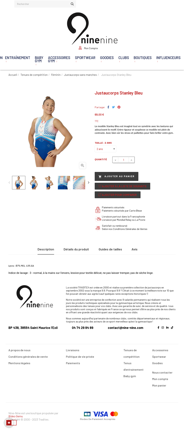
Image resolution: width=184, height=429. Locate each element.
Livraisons (72, 350)
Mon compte (160, 379)
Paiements (73, 363)
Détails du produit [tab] (76, 249)
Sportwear (159, 356)
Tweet (113, 107)
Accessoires (160, 350)
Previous (9, 182)
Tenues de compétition (131, 353)
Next (88, 182)
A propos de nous (19, 350)
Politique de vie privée (80, 356)
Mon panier (159, 385)
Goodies (157, 363)
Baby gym (129, 376)
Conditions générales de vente (28, 356)
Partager (108, 107)
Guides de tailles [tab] (110, 249)
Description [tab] (46, 249)
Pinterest (119, 107)
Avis (134, 249)
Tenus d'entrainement (133, 366)
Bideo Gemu (15, 416)
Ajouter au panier (116, 176)
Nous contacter (162, 372)
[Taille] (105, 148)
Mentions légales (19, 363)
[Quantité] (123, 160)
